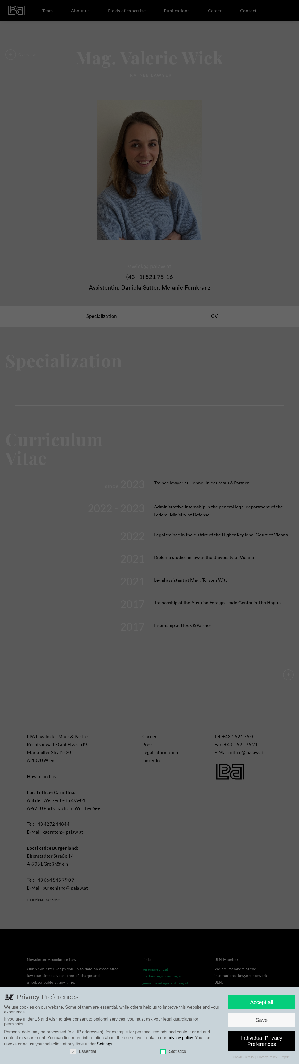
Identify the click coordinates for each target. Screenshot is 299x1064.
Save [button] (262, 1032)
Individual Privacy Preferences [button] (262, 1052)
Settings (105, 1055)
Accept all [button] (261, 1014)
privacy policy (180, 1049)
